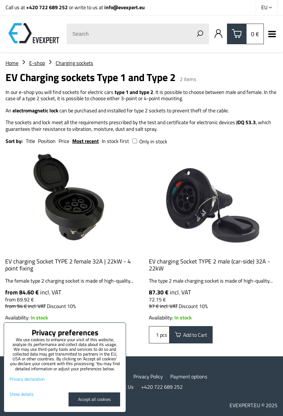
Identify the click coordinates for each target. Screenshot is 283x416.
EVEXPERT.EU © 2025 (253, 405)
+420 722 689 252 (47, 7)
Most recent (85, 141)
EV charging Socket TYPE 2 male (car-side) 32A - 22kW (209, 265)
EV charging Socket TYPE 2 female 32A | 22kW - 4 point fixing (68, 265)
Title (30, 141)
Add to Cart (191, 335)
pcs (159, 335)
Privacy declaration (27, 378)
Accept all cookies (94, 399)
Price (64, 141)
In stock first (115, 141)
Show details (22, 394)
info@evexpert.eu (124, 7)
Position (47, 141)
